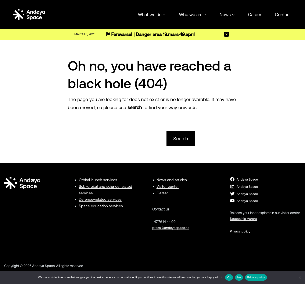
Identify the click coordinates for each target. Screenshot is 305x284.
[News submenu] (233, 14)
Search (180, 138)
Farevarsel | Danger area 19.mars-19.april (153, 34)
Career (162, 193)
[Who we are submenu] (205, 14)
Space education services (101, 206)
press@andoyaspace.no (170, 228)
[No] (300, 277)
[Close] (226, 34)
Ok (229, 277)
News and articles (172, 180)
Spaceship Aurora (243, 218)
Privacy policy (240, 231)
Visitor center (168, 186)
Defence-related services (100, 199)
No (239, 277)
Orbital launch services (98, 180)
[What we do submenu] (164, 14)
